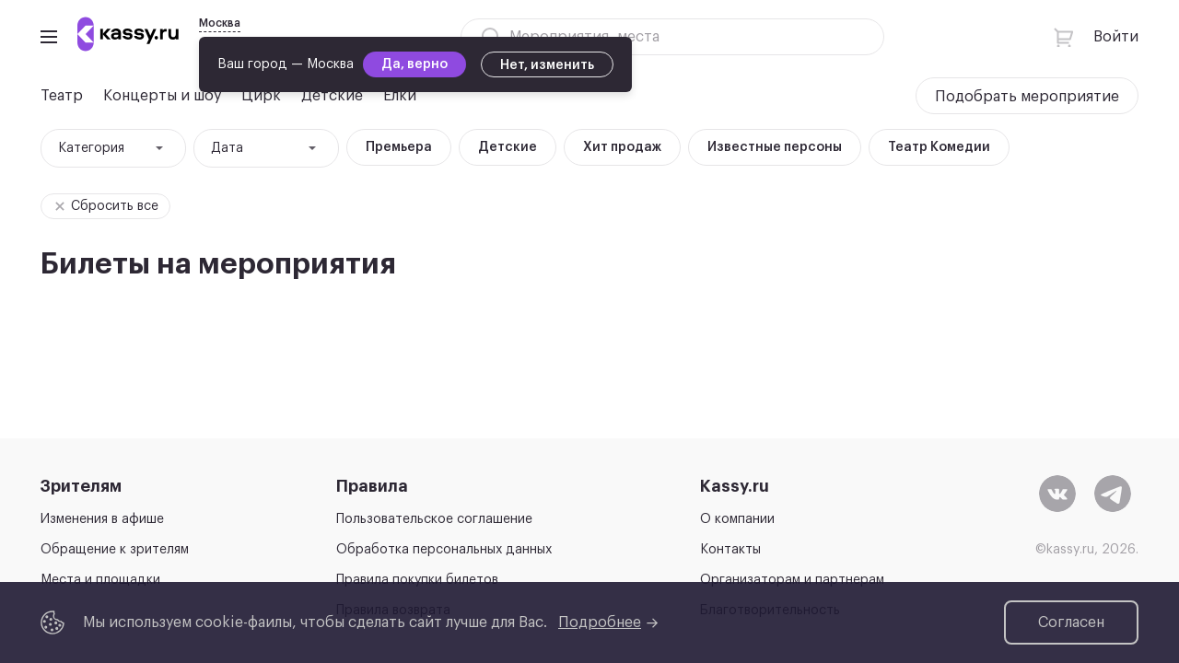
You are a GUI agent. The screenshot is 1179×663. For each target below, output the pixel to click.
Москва (219, 23)
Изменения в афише (102, 519)
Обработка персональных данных (444, 549)
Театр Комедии (939, 147)
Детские (507, 147)
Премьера (399, 147)
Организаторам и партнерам (792, 580)
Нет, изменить (547, 65)
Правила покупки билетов (417, 580)
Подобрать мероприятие (1027, 96)
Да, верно (414, 64)
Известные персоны (774, 147)
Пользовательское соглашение (434, 519)
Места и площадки (100, 580)
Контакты (730, 549)
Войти (1115, 36)
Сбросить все (102, 206)
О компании (737, 519)
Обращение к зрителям (115, 549)
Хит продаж (622, 147)
